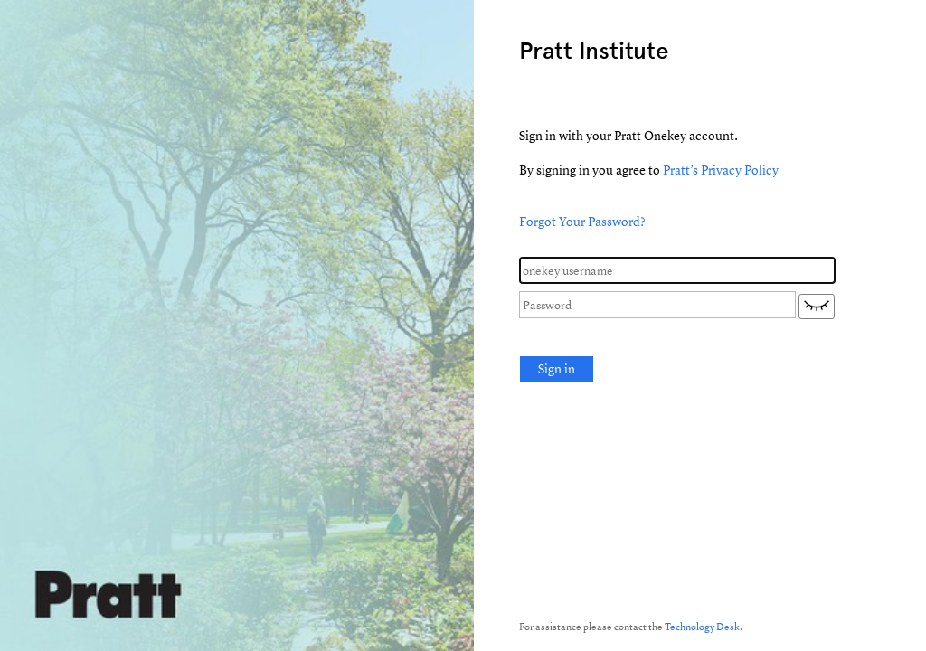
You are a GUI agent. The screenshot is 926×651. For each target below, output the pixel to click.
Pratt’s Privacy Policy (721, 169)
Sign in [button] (556, 368)
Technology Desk (702, 626)
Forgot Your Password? (582, 221)
